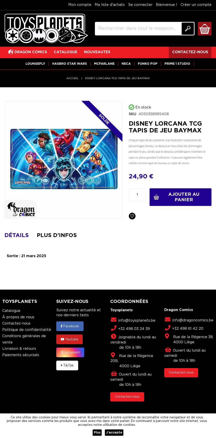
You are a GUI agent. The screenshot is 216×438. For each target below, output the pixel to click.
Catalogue (11, 311)
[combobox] (145, 28)
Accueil (72, 78)
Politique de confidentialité (26, 330)
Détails (17, 235)
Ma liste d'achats (110, 5)
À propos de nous (18, 317)
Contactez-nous (16, 323)
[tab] (20, 235)
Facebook (70, 326)
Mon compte (79, 5)
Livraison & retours (19, 348)
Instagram (70, 352)
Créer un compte (196, 5)
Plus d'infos (57, 235)
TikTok (67, 365)
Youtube (69, 339)
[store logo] (46, 29)
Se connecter (140, 5)
